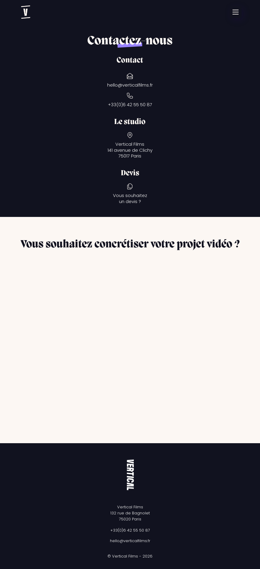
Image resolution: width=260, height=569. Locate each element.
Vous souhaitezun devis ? (130, 198)
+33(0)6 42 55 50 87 (130, 105)
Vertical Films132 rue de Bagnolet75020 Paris (130, 513)
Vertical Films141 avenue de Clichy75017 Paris (130, 150)
